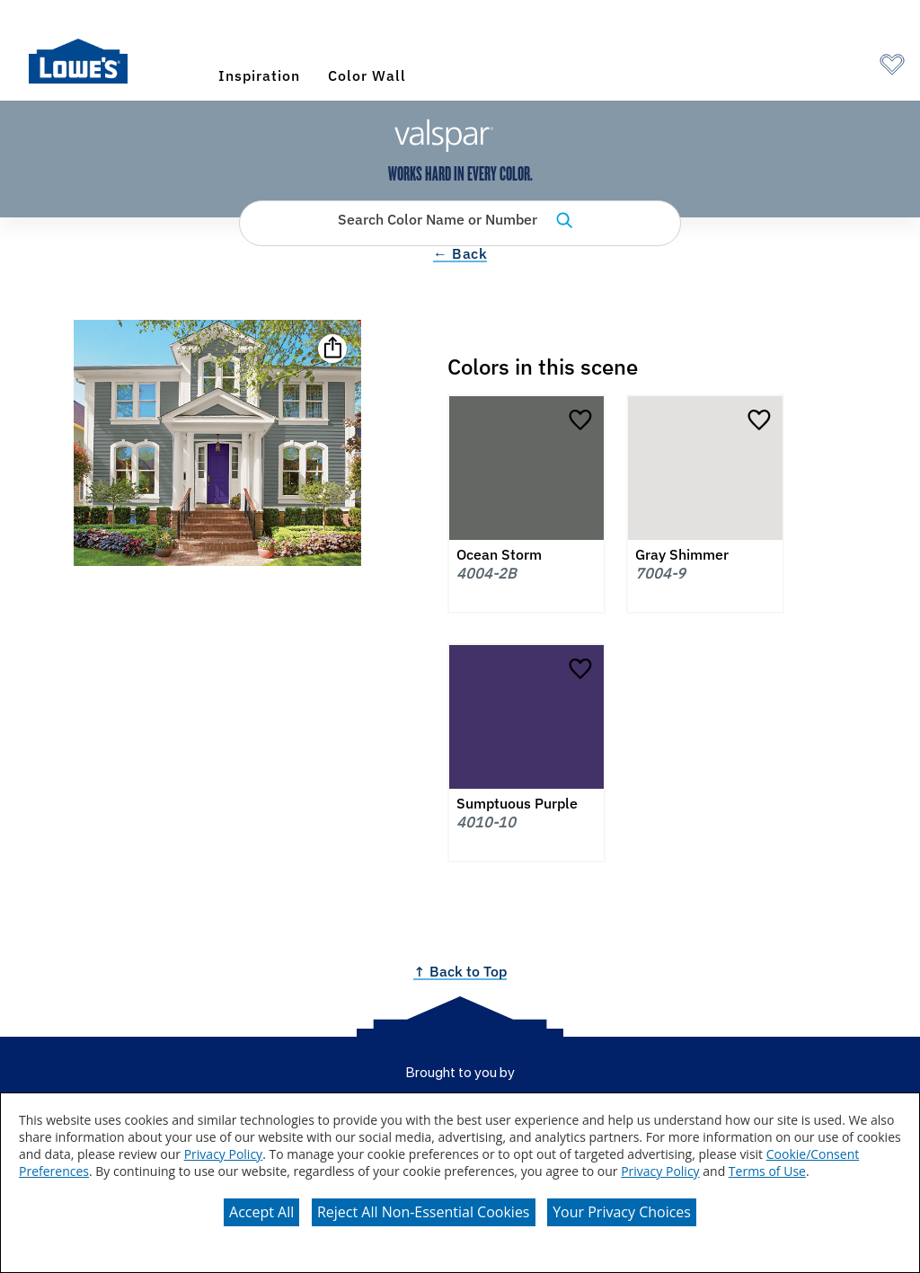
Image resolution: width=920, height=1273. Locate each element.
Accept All (261, 1212)
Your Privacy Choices (622, 1212)
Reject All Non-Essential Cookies (423, 1212)
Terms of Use (767, 1171)
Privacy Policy (223, 1153)
